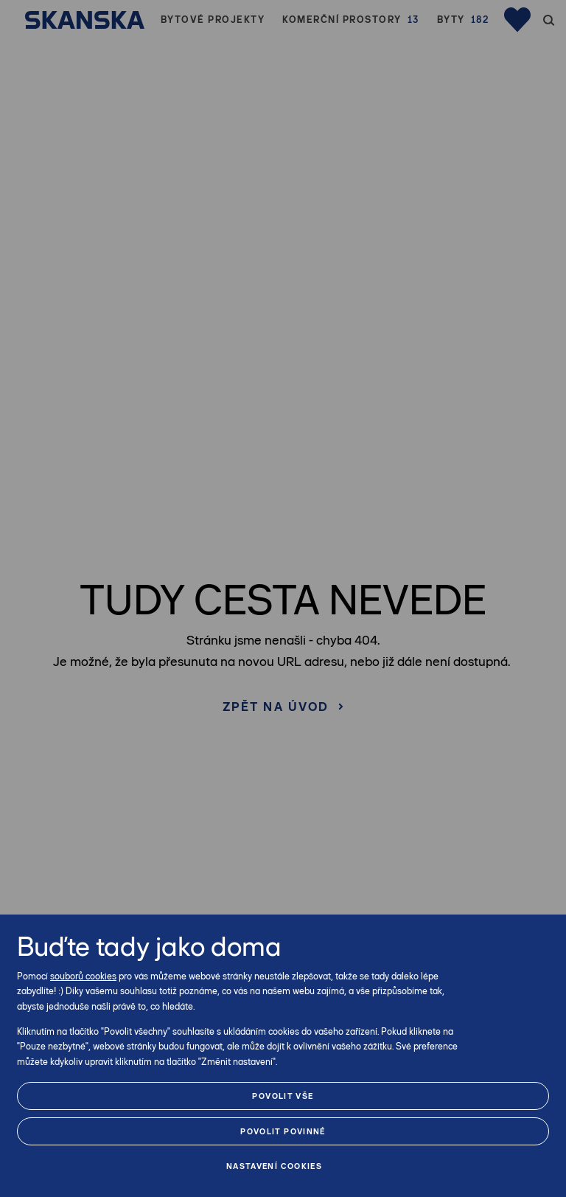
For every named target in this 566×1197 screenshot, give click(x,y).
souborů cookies (83, 976)
